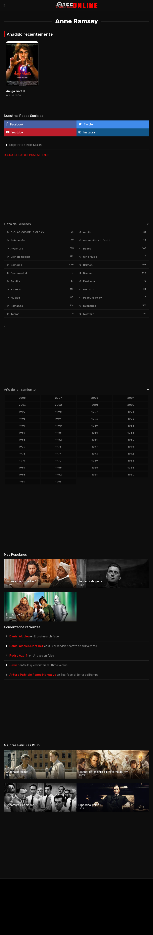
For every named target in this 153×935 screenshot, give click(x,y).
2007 (58, 397)
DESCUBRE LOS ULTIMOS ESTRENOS (26, 155)
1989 (94, 425)
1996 (131, 411)
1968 (131, 460)
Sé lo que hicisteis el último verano (45, 665)
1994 (58, 418)
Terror (15, 314)
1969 (94, 460)
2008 (22, 397)
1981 (95, 439)
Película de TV (92, 297)
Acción (87, 232)
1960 (131, 474)
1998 (58, 411)
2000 (130, 404)
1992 (131, 418)
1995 (22, 418)
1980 (131, 439)
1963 (22, 474)
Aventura (17, 248)
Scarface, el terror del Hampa (79, 675)
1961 (95, 474)
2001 (94, 404)
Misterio (88, 289)
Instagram (87, 132)
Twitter (86, 124)
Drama (87, 273)
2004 (131, 397)
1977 (95, 446)
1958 (58, 481)
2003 (22, 404)
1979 (22, 446)
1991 (22, 425)
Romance (17, 305)
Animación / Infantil (96, 240)
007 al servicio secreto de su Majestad (72, 646)
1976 (131, 446)
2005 (94, 397)
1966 (58, 467)
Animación (18, 240)
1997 (94, 411)
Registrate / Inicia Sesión (25, 145)
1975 (22, 453)
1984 (131, 432)
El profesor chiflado (46, 636)
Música (15, 297)
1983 (22, 439)
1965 (95, 467)
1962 (58, 474)
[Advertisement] (76, 188)
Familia (15, 281)
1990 (58, 425)
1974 (58, 453)
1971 (22, 460)
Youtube (14, 132)
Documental (19, 273)
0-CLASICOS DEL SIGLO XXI (28, 232)
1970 (58, 460)
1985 (95, 432)
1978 (58, 446)
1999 (22, 411)
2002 (58, 404)
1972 (131, 453)
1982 (58, 439)
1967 (22, 467)
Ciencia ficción (20, 256)
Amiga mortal (15, 91)
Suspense (89, 305)
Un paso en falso (43, 655)
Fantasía (89, 281)
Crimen (88, 264)
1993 (94, 418)
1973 (95, 453)
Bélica (87, 248)
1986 (58, 432)
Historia (16, 289)
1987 (22, 432)
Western (88, 314)
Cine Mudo (90, 256)
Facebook (14, 124)
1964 (131, 467)
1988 (131, 425)
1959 (22, 481)
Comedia (16, 264)
